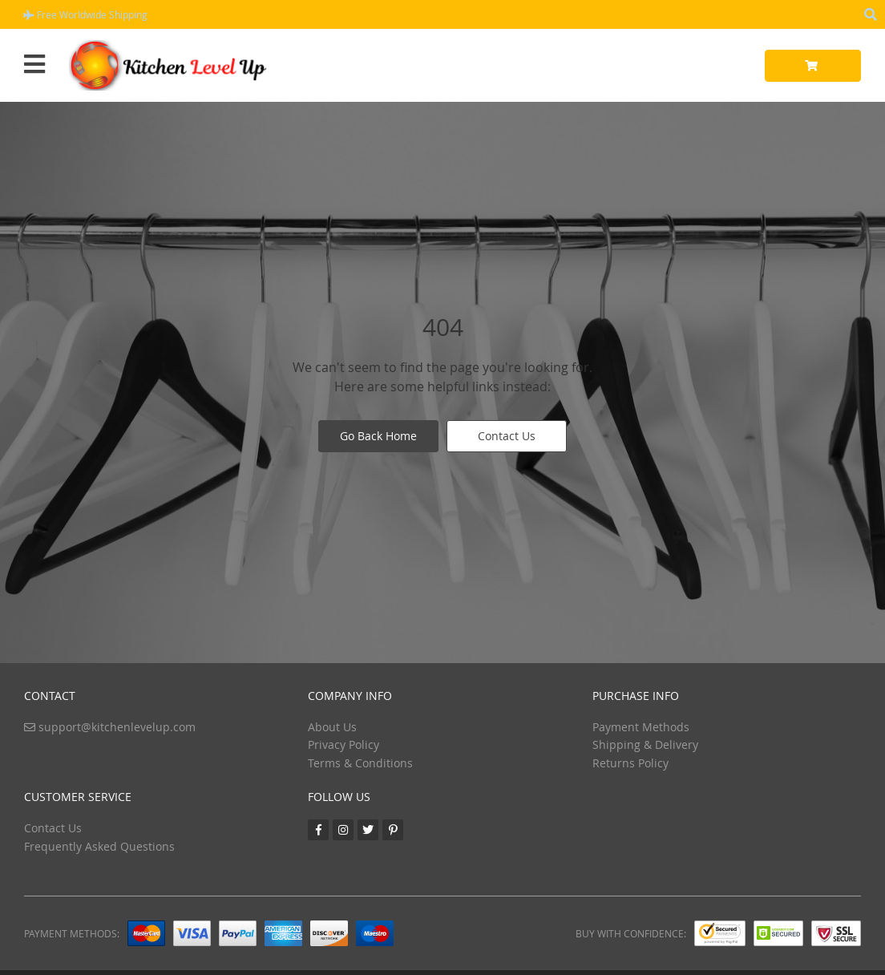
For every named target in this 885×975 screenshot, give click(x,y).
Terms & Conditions (360, 763)
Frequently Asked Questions (99, 846)
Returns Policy (630, 763)
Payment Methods (640, 726)
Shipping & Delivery (645, 744)
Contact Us (506, 435)
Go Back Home (378, 435)
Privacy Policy (343, 744)
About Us (332, 726)
